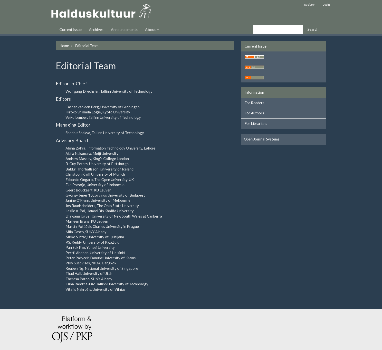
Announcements (124, 29)
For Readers (254, 102)
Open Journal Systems (261, 139)
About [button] (152, 29)
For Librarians (256, 123)
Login (326, 4)
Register (309, 4)
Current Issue (70, 29)
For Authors (254, 113)
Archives (96, 29)
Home (64, 45)
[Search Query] (278, 29)
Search (312, 29)
